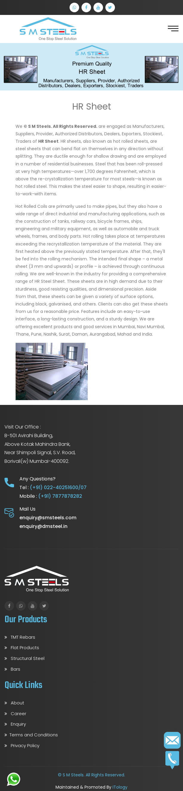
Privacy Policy (21, 745)
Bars (12, 669)
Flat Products (21, 647)
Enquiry (15, 724)
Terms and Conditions (31, 735)
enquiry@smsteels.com (47, 517)
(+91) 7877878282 (60, 496)
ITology (120, 787)
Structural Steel (24, 658)
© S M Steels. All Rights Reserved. (91, 775)
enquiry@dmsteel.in (43, 526)
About (14, 703)
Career (15, 713)
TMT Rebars (19, 637)
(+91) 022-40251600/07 (58, 487)
